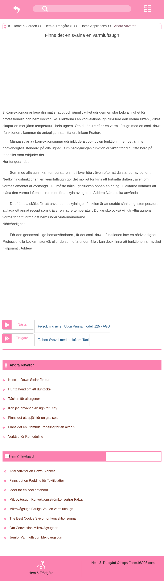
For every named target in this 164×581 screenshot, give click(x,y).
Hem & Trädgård (57, 26)
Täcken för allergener (24, 399)
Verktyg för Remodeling (25, 436)
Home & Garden (25, 26)
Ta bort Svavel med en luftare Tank (64, 340)
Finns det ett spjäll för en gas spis (33, 417)
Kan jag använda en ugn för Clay (32, 408)
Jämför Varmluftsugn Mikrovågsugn (35, 537)
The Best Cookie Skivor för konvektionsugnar (43, 518)
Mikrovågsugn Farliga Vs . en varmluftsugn (41, 509)
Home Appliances (94, 26)
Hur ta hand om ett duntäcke (29, 389)
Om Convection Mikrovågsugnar (33, 528)
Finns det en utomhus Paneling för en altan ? (41, 427)
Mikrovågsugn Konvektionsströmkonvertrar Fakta (46, 499)
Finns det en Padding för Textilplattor (36, 480)
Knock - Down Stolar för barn (29, 380)
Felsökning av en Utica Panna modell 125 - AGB (74, 326)
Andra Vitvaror (125, 26)
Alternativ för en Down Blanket (32, 471)
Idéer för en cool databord (28, 490)
